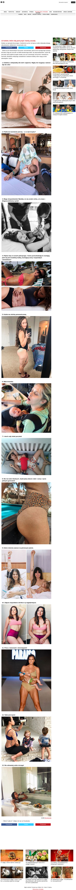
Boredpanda (48, 818)
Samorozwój (54, 14)
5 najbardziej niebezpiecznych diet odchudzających (64, 101)
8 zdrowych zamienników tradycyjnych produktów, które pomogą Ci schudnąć (63, 75)
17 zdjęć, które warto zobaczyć (11, 862)
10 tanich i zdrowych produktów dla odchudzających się (63, 62)
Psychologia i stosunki (41, 11)
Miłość (29, 14)
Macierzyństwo (57, 11)
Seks (25, 14)
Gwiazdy (18, 11)
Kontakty (41, 889)
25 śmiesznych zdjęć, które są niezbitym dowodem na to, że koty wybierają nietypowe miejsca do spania (64, 48)
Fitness (31, 11)
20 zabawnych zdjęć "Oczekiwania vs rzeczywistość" (61, 880)
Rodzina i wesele (37, 14)
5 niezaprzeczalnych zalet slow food (63, 89)
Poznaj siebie (46, 14)
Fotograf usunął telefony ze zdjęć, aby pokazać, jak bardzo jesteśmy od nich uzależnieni (37, 880)
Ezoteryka (25, 11)
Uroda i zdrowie (67, 11)
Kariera (20, 14)
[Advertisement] (26, 28)
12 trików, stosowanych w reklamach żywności (59, 863)
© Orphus (49, 887)
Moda (5, 11)
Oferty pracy (35, 889)
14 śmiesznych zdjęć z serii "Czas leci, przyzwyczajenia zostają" (11, 880)
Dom (50, 11)
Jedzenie (38, 12)
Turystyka (11, 11)
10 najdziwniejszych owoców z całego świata (35, 863)
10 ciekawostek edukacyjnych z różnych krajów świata (63, 114)
